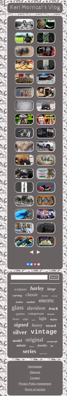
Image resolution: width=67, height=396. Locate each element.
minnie (21, 345)
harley (37, 288)
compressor (36, 313)
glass (18, 307)
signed (21, 325)
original (34, 339)
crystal (54, 296)
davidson (36, 308)
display (53, 319)
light (42, 318)
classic (32, 294)
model (17, 340)
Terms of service (34, 389)
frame (45, 295)
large (51, 289)
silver (20, 332)
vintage (44, 332)
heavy (37, 325)
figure (31, 346)
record (51, 326)
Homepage (35, 366)
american (43, 353)
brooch (50, 314)
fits (52, 346)
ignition (20, 313)
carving (17, 295)
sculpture (20, 289)
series (29, 351)
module (31, 302)
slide (25, 319)
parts (33, 320)
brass (16, 319)
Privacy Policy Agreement (35, 383)
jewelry (42, 345)
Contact (35, 378)
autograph (52, 341)
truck (53, 308)
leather (19, 302)
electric (46, 300)
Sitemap (35, 372)
